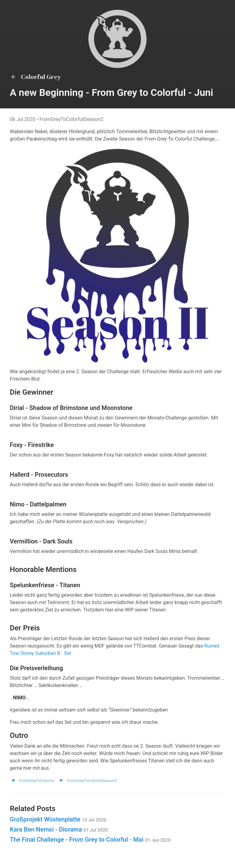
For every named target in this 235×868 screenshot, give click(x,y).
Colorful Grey (35, 77)
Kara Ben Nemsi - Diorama (59, 829)
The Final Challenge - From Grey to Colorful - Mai (90, 839)
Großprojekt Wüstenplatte (58, 819)
